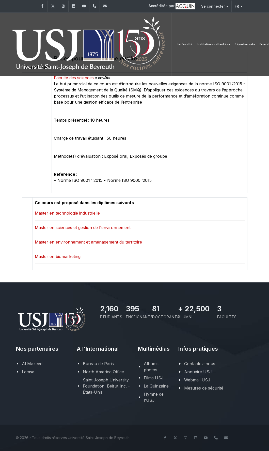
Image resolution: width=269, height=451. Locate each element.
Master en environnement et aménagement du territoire (88, 242)
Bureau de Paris (98, 363)
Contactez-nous (199, 363)
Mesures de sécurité (203, 388)
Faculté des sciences (74, 77)
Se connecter (214, 6)
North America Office (103, 371)
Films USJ (154, 377)
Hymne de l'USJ (154, 397)
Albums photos (151, 366)
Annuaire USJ (198, 371)
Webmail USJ (197, 379)
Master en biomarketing (58, 256)
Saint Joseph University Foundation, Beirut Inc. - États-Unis (106, 386)
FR (239, 6)
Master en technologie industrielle (67, 213)
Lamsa (28, 371)
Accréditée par (172, 6)
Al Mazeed (32, 363)
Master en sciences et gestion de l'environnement (83, 227)
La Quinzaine (156, 386)
